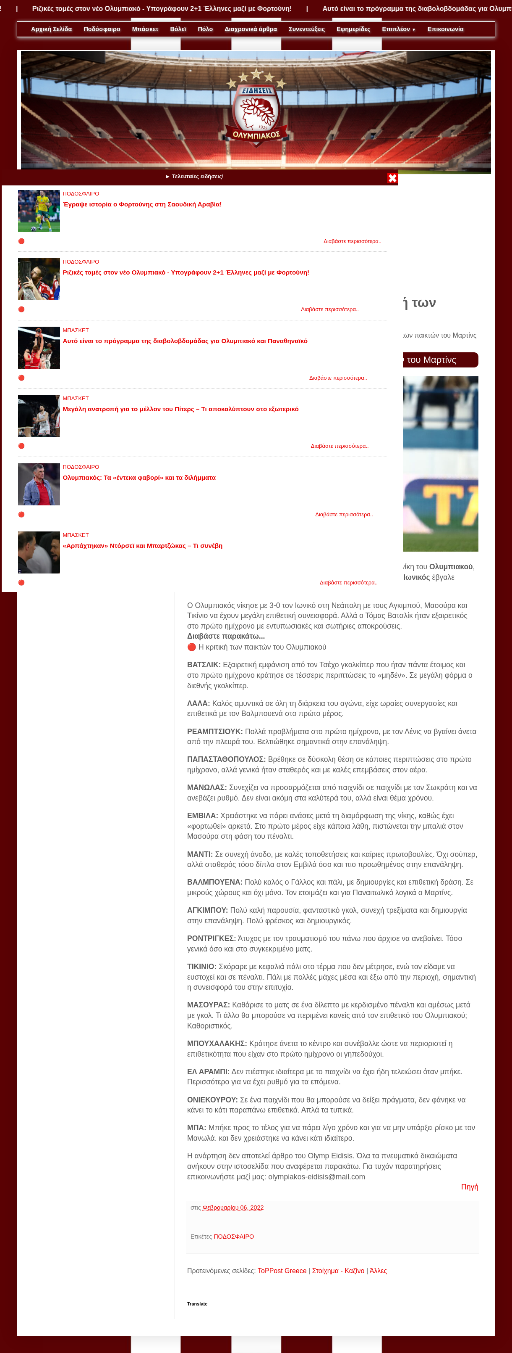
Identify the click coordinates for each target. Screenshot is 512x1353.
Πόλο (205, 29)
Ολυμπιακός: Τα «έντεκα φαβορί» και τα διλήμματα (139, 477)
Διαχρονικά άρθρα (251, 29)
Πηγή (469, 1187)
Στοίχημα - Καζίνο (338, 1270)
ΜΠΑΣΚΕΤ (76, 330)
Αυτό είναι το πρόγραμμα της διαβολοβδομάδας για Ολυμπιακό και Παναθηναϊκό (185, 340)
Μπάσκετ (145, 29)
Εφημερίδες (353, 29)
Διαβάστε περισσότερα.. (352, 241)
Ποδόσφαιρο (102, 29)
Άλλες (378, 1270)
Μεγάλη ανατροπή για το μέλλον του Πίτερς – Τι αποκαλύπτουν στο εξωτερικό (181, 408)
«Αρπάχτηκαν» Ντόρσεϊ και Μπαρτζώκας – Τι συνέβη (143, 545)
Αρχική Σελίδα (51, 29)
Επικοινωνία (446, 29)
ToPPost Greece (282, 1270)
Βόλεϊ (178, 29)
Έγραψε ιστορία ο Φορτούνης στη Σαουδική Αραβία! (142, 204)
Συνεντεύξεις (307, 29)
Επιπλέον (399, 29)
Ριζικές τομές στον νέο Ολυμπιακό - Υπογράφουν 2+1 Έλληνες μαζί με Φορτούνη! (176, 8)
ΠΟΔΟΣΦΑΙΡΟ (81, 193)
